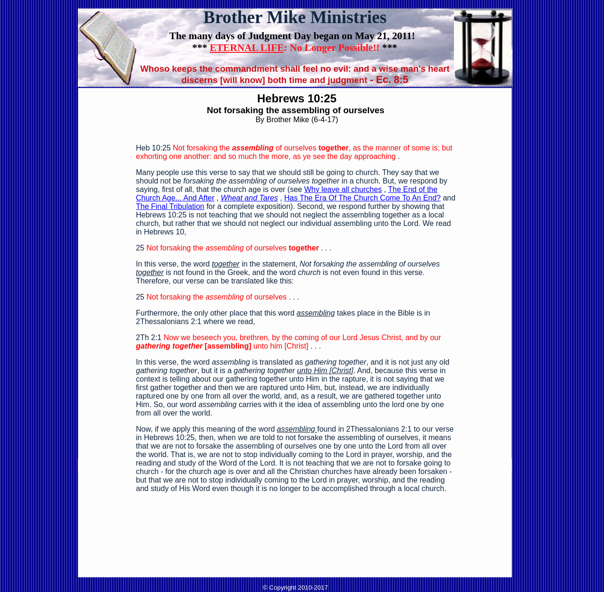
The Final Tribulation (170, 206)
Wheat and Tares (249, 198)
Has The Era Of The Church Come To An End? (362, 198)
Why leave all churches (343, 189)
